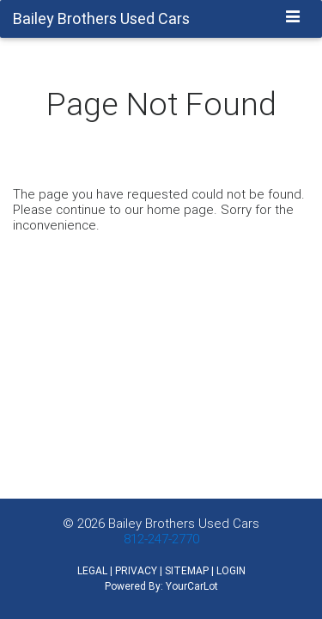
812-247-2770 (161, 538)
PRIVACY (136, 570)
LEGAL (92, 570)
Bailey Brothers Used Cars (183, 523)
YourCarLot (192, 585)
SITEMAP (187, 570)
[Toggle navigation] (293, 18)
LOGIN (231, 570)
